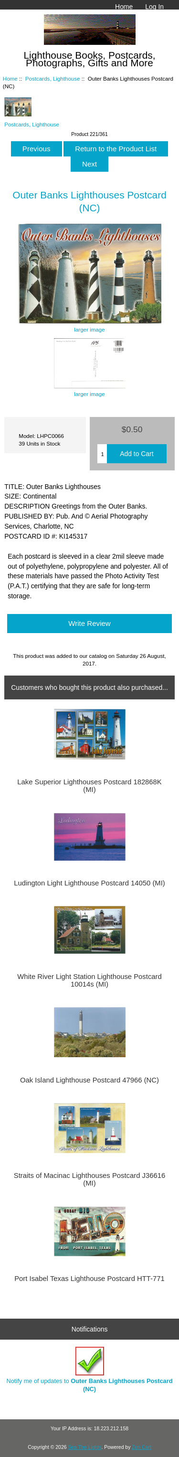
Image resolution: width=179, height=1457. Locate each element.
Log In (154, 6)
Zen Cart (141, 1447)
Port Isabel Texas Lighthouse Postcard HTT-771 (89, 1278)
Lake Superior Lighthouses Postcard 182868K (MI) (89, 785)
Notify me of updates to (90, 1369)
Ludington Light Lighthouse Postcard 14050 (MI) (89, 883)
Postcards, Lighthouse (52, 78)
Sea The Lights (84, 1447)
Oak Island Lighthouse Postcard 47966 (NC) (89, 1080)
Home (124, 6)
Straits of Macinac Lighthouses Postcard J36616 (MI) (89, 1179)
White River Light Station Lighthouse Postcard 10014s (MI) (89, 980)
